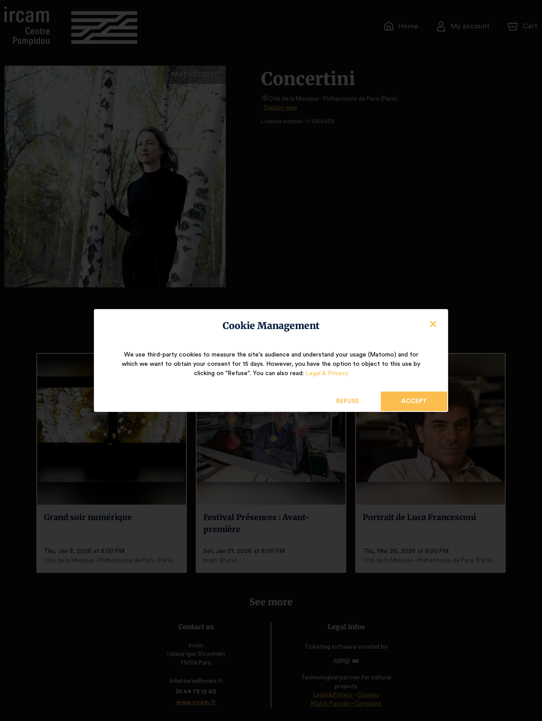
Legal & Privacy (326, 373)
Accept (414, 401)
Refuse (347, 401)
